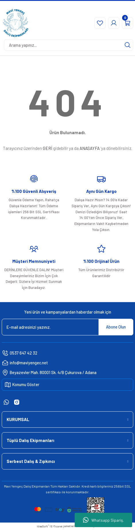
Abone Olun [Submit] (116, 326)
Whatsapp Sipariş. (103, 520)
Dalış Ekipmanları (37, 486)
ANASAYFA (90, 148)
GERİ (47, 148)
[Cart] (127, 23)
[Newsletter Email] (67, 327)
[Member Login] (113, 23)
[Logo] (16, 23)
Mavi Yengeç (13, 486)
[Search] (68, 45)
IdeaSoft (43, 526)
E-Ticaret (57, 526)
